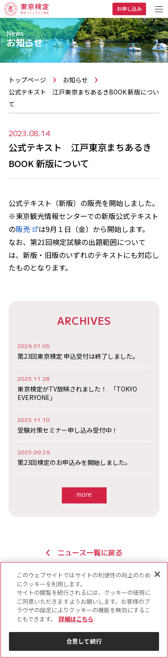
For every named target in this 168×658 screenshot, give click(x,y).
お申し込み (129, 8)
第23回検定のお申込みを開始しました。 (84, 457)
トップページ (27, 79)
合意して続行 (84, 641)
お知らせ (75, 79)
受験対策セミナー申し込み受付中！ (84, 425)
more (84, 494)
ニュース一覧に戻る (84, 552)
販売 (27, 229)
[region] (84, 610)
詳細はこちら (76, 619)
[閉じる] (157, 574)
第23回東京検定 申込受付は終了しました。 (84, 351)
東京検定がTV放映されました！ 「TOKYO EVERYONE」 (84, 388)
